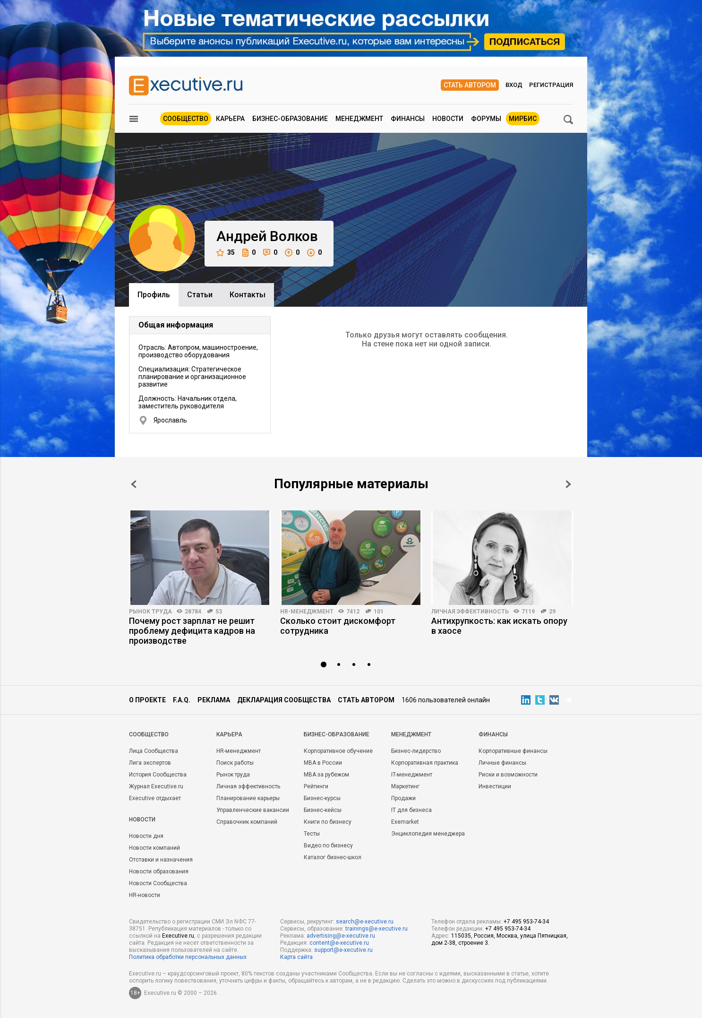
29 (552, 611)
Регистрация (551, 84)
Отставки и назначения (161, 859)
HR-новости (144, 895)
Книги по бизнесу (327, 822)
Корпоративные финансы (513, 751)
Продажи (403, 798)
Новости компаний (154, 848)
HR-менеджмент (307, 611)
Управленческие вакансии (252, 810)
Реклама (213, 700)
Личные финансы (502, 762)
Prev (133, 484)
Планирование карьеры (248, 798)
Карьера (230, 118)
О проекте (147, 700)
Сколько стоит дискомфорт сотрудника (337, 626)
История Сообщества (158, 774)
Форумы (486, 118)
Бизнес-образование (290, 118)
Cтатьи (200, 294)
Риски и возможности (508, 774)
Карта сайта (296, 957)
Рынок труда (150, 611)
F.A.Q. (181, 700)
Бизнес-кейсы (323, 810)
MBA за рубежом (326, 774)
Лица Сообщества (153, 751)
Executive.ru (178, 935)
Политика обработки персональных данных (188, 957)
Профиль (153, 294)
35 (225, 252)
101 (379, 611)
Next (568, 484)
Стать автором (470, 85)
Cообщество (149, 734)
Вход (513, 84)
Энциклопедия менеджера (428, 833)
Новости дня (146, 836)
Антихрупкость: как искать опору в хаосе (499, 626)
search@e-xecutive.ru (365, 921)
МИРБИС (523, 118)
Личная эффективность (470, 611)
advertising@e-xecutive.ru (341, 935)
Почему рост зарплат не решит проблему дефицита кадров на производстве (192, 631)
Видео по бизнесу (328, 845)
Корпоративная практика (424, 762)
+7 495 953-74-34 (526, 921)
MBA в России (323, 762)
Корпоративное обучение (338, 751)
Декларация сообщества (284, 700)
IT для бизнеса (411, 810)
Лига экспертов (150, 762)
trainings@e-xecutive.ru (376, 928)
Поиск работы (235, 762)
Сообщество (185, 118)
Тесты (312, 833)
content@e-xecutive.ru (339, 943)
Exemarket (405, 822)
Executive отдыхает (155, 798)
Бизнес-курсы (322, 798)
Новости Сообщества (158, 883)
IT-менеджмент (411, 774)
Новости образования (158, 871)
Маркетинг (405, 786)
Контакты (247, 294)
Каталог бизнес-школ (332, 857)
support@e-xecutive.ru (343, 950)
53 (218, 611)
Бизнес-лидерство (416, 751)
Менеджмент (359, 118)
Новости (447, 118)
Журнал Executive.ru (156, 786)
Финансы (408, 118)
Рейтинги (316, 786)
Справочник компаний (246, 822)
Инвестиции (495, 786)
